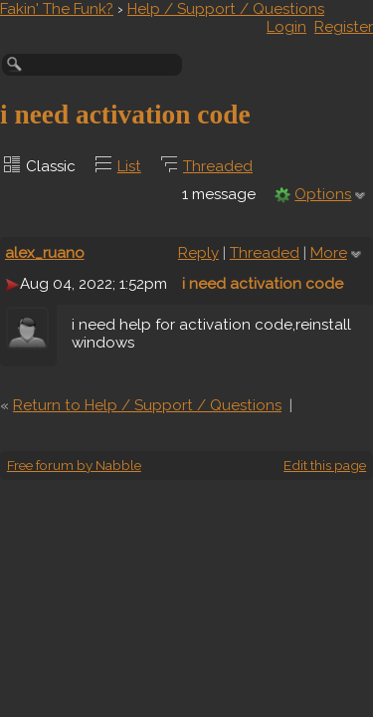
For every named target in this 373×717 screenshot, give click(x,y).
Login (286, 27)
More (328, 253)
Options (322, 194)
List (129, 166)
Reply (198, 253)
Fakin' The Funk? (56, 9)
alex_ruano (45, 253)
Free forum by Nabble (74, 465)
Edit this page (324, 465)
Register (343, 27)
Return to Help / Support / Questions (147, 405)
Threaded (218, 166)
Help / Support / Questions (225, 9)
